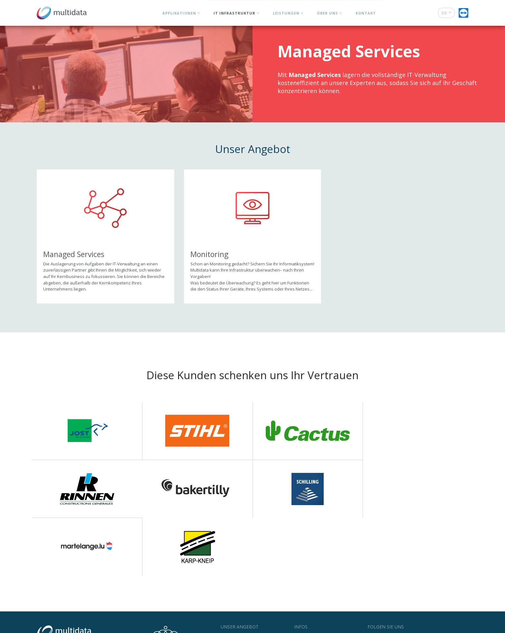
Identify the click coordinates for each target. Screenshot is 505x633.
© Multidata (47, 626)
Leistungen (286, 13)
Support (302, 592)
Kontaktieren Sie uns (75, 596)
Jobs (298, 585)
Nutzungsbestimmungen (82, 626)
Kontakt (366, 13)
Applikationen (179, 13)
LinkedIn (410, 579)
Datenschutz (118, 626)
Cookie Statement (148, 626)
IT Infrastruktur (234, 13)
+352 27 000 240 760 (74, 589)
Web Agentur (441, 626)
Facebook (381, 579)
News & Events (308, 578)
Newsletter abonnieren (397, 590)
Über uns (327, 13)
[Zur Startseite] (62, 11)
